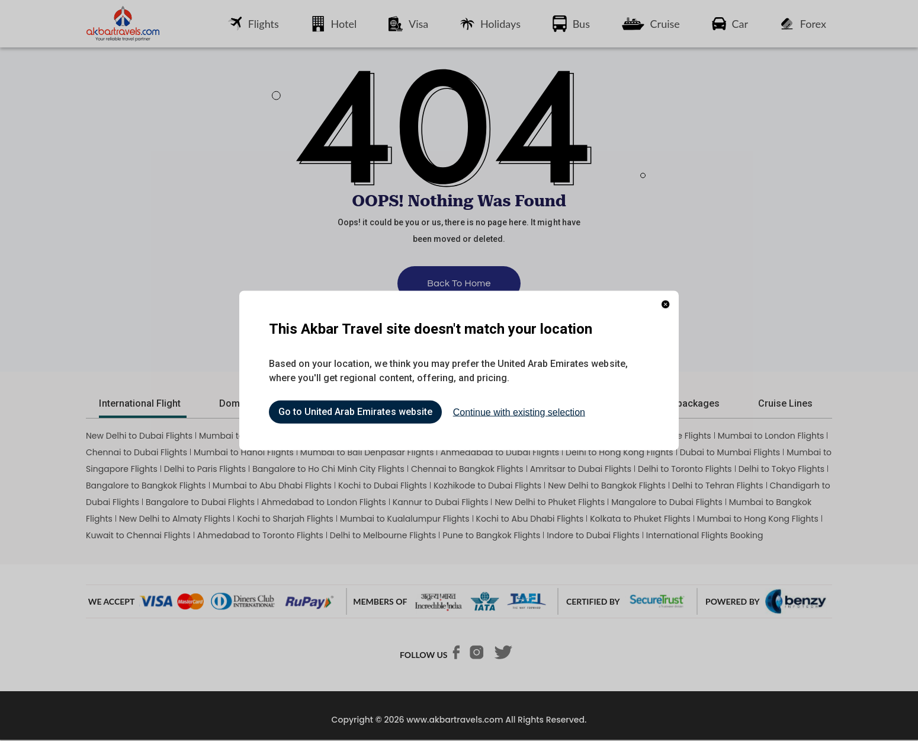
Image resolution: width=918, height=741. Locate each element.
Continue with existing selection (519, 412)
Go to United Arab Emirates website (355, 412)
